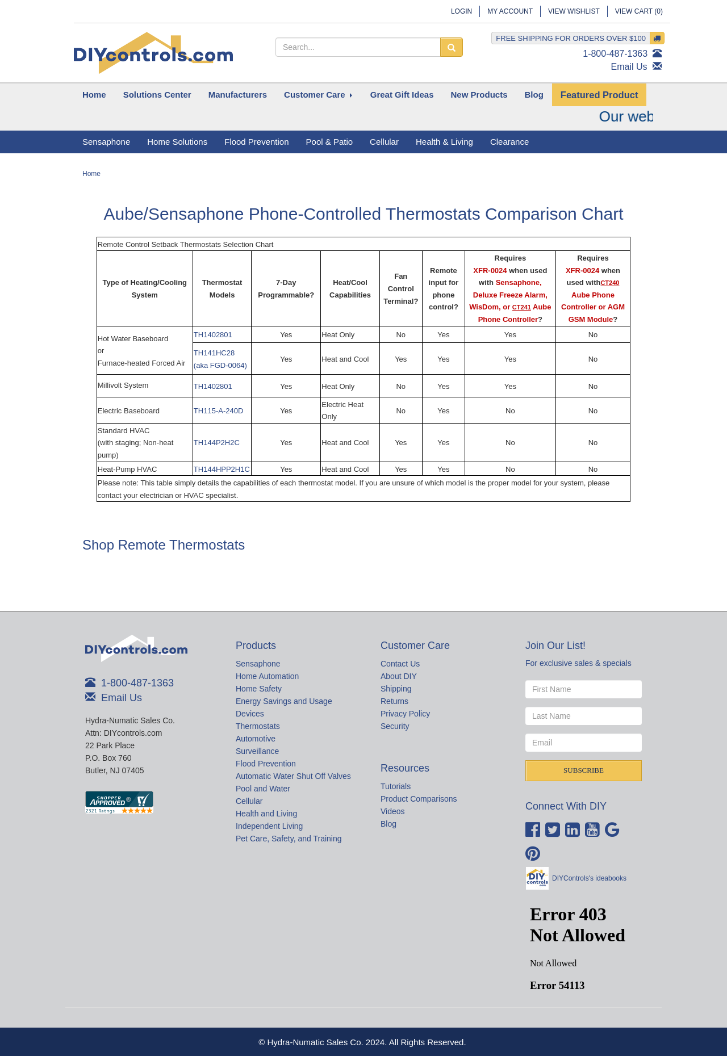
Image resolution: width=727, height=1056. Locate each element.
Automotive (255, 738)
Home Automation (267, 676)
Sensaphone (258, 663)
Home (91, 174)
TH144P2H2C (217, 442)
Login (461, 11)
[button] (157, 94)
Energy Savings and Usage (284, 701)
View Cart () (639, 11)
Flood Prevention (266, 763)
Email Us (629, 67)
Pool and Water (263, 788)
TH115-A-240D (218, 411)
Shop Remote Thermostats (163, 544)
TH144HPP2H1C (222, 469)
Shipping (396, 688)
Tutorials (396, 786)
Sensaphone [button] (106, 141)
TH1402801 (213, 334)
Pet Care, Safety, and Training (289, 838)
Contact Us (400, 663)
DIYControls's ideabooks (589, 878)
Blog (388, 823)
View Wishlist (574, 11)
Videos (393, 811)
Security (395, 726)
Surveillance (257, 751)
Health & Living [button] (444, 141)
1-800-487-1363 (615, 53)
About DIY (399, 676)
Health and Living (266, 813)
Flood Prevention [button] (256, 141)
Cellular (249, 801)
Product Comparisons (419, 798)
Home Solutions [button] (177, 141)
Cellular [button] (384, 141)
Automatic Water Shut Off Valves (293, 776)
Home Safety (259, 688)
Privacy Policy (405, 713)
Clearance (509, 141)
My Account (510, 11)
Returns (394, 701)
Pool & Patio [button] (329, 141)
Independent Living (269, 826)
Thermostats (258, 726)
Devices (250, 713)
